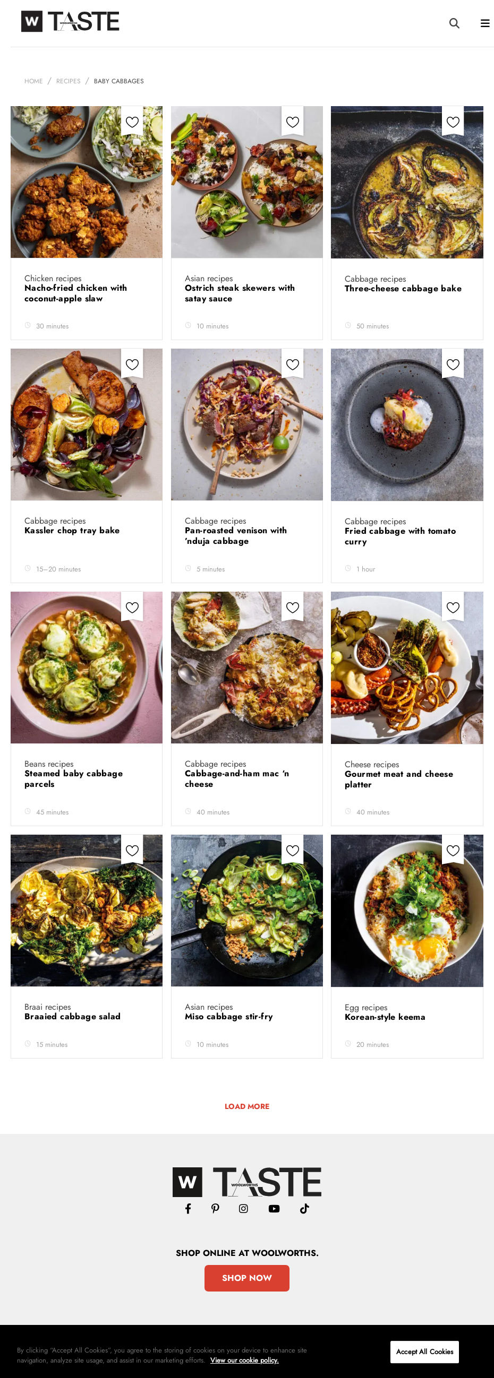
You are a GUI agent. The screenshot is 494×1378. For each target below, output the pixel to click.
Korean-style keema (387, 1017)
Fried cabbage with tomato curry (400, 536)
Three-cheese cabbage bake (404, 288)
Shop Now (247, 1278)
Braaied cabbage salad (74, 1016)
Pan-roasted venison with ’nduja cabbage (236, 535)
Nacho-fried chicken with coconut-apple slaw (75, 293)
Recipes (68, 81)
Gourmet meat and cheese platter (399, 779)
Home (33, 81)
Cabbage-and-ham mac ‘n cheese (237, 778)
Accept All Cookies (424, 1352)
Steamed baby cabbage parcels (73, 778)
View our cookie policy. (244, 1360)
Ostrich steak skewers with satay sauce (240, 293)
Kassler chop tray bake (73, 530)
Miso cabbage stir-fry (230, 1016)
